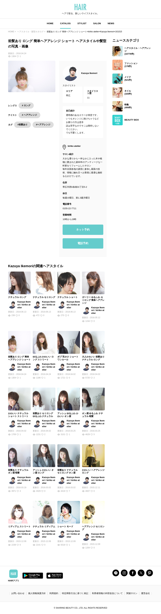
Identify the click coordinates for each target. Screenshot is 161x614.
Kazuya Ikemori (89, 73)
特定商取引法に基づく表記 (75, 593)
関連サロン (131, 593)
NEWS (111, 23)
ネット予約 (83, 229)
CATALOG (65, 23)
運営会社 (145, 593)
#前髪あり (23, 124)
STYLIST (81, 23)
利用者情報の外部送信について (107, 593)
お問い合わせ (17, 593)
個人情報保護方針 (37, 593)
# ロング (26, 105)
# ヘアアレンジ (29, 115)
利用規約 (53, 593)
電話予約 (82, 243)
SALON (97, 23)
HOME (50, 23)
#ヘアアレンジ (43, 124)
